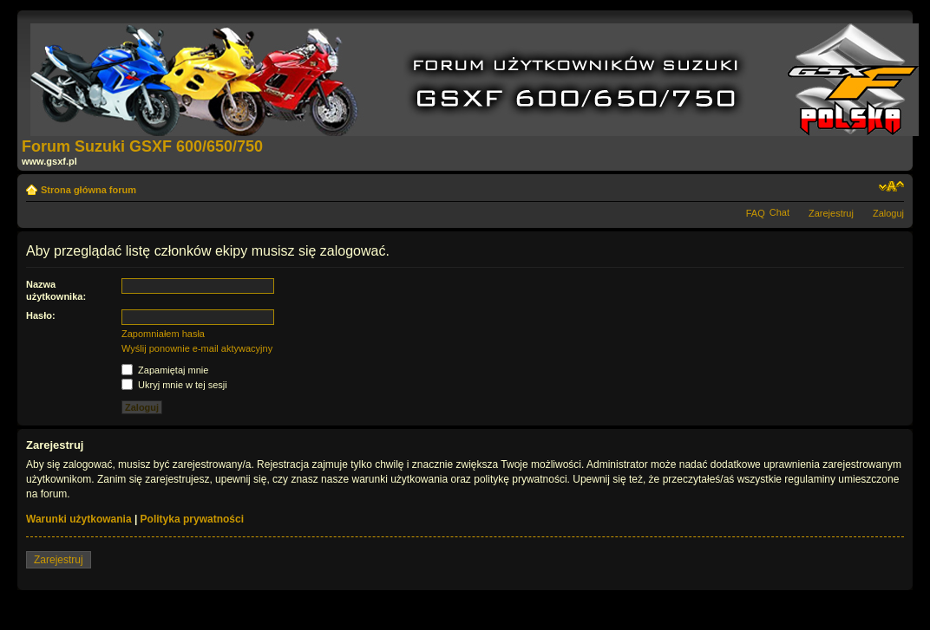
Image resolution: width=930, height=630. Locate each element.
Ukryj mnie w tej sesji (174, 385)
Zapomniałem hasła (163, 333)
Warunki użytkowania (79, 519)
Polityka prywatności (192, 519)
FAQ (755, 213)
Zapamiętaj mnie (164, 370)
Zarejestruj (831, 213)
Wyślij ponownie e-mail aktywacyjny (196, 348)
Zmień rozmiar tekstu (891, 186)
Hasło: (41, 315)
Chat (779, 212)
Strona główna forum (88, 190)
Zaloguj (888, 213)
